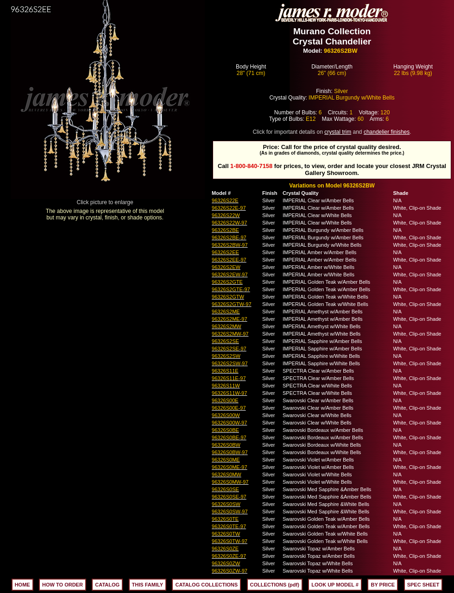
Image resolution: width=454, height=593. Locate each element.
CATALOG (107, 584)
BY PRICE (383, 584)
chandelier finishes (387, 132)
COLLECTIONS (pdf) (274, 584)
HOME (22, 584)
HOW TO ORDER (62, 584)
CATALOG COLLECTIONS (206, 584)
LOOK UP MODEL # (335, 584)
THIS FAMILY (147, 584)
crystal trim (337, 132)
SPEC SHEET (423, 584)
